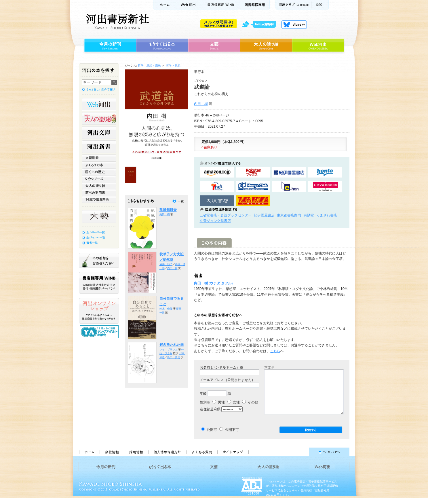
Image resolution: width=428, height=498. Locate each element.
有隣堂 (309, 215)
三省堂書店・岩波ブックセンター (226, 215)
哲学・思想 (173, 65)
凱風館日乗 (168, 210)
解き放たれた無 (171, 345)
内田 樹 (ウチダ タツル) (213, 283)
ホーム (164, 5)
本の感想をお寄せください (99, 260)
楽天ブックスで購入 (253, 172)
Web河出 (188, 5)
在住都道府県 (210, 409)
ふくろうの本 (99, 164)
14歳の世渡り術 (99, 199)
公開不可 (232, 430)
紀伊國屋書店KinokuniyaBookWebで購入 (289, 172)
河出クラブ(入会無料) (293, 5)
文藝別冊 (99, 157)
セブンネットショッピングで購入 (217, 186)
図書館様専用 (255, 5)
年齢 (203, 393)
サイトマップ (233, 452)
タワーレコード (253, 200)
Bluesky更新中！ (294, 24)
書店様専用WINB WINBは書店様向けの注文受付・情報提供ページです (99, 283)
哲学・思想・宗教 (149, 65)
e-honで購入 (289, 186)
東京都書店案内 (289, 215)
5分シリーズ (99, 178)
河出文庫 (99, 132)
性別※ (205, 402)
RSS (320, 5)
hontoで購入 (325, 172)
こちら (275, 351)
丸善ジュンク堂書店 (215, 221)
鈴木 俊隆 (165, 308)
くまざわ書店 (326, 215)
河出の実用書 (99, 192)
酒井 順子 (165, 264)
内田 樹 (201, 104)
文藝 (214, 45)
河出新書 (99, 146)
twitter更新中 (260, 24)
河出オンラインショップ (99, 311)
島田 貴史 (173, 357)
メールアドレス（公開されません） (227, 380)
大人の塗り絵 (266, 45)
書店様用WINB (221, 5)
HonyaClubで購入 (253, 186)
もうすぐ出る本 (162, 45)
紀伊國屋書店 (264, 215)
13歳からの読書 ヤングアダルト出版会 (100, 331)
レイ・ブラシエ (168, 349)
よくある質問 (201, 452)
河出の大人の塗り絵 (99, 118)
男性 (218, 402)
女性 (233, 402)
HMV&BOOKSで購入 (325, 186)
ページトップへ (301, 452)
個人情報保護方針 (167, 452)
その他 (250, 402)
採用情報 (136, 452)
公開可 (212, 430)
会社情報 (112, 452)
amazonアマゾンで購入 (217, 172)
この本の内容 (214, 243)
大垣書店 (217, 200)
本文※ (269, 367)
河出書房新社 (117, 22)
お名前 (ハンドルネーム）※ (221, 367)
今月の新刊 (109, 45)
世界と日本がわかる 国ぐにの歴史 (99, 171)
